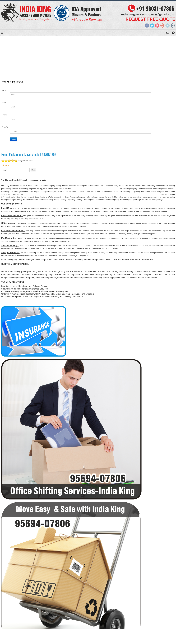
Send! (13, 141)
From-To (5, 129)
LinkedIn (167, 25)
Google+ (162, 25)
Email (4, 104)
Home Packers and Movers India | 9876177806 (28, 156)
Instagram (173, 25)
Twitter (152, 25)
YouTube (157, 25)
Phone (4, 116)
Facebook (147, 25)
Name (4, 92)
